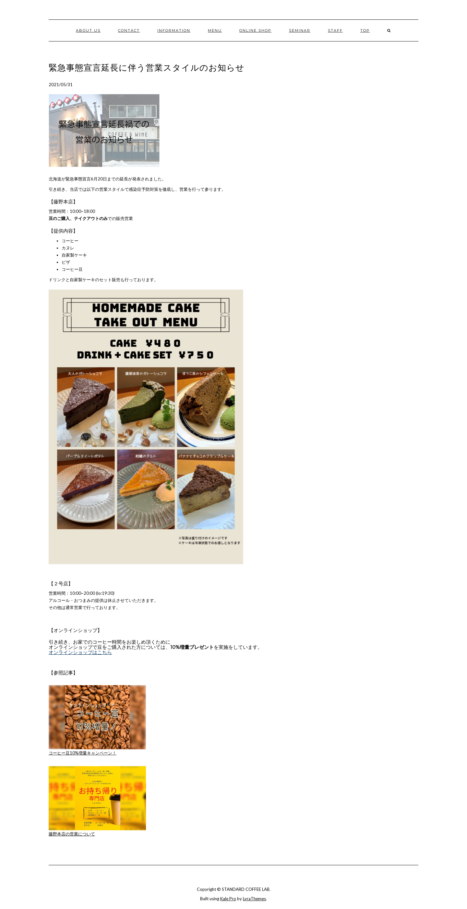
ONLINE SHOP (255, 30)
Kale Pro (228, 898)
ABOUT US (88, 30)
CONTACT (129, 30)
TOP (365, 30)
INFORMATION (173, 30)
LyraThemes (254, 898)
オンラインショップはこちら (80, 652)
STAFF (335, 30)
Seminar (299, 30)
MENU (215, 30)
